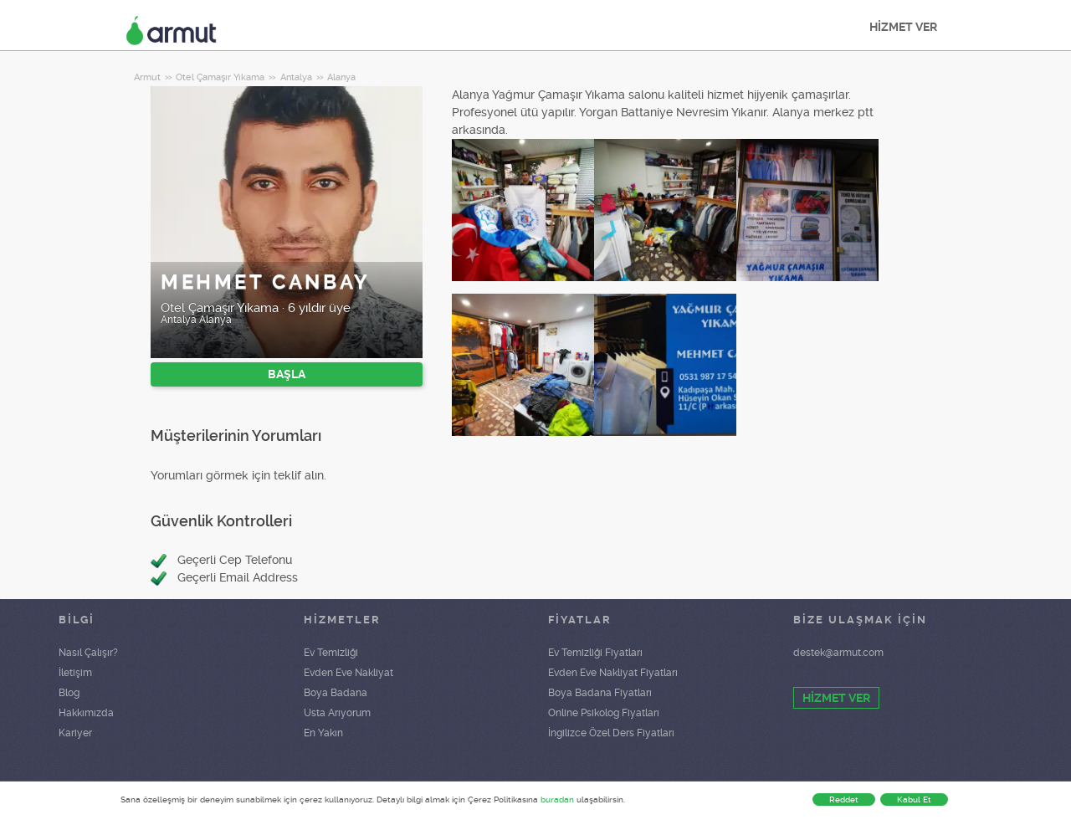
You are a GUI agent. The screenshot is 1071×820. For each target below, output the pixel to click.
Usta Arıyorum (337, 713)
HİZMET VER (903, 26)
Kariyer (75, 733)
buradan (557, 799)
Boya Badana (335, 693)
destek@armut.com (838, 653)
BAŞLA (286, 374)
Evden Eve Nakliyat (348, 673)
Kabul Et (914, 799)
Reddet (843, 799)
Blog (69, 693)
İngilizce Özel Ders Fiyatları (611, 733)
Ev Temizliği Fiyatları (595, 653)
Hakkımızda (86, 713)
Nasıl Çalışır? (88, 653)
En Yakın (323, 733)
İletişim (75, 673)
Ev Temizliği (331, 653)
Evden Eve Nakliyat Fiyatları (613, 673)
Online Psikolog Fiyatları (603, 713)
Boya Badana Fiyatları (600, 693)
